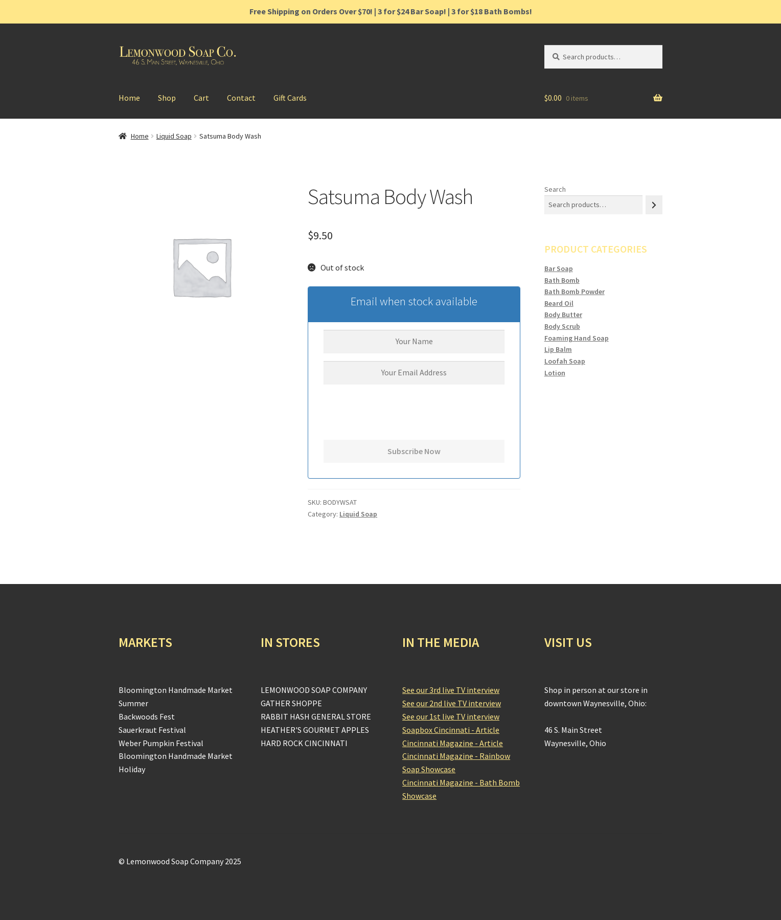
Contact (241, 98)
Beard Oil (558, 303)
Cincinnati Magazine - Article (452, 743)
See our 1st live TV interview (450, 716)
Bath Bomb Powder (574, 291)
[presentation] (401, 420)
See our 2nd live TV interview (451, 703)
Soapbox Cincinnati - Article (450, 730)
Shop (167, 98)
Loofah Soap (564, 361)
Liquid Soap (174, 136)
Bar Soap (558, 268)
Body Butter (563, 314)
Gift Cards (290, 98)
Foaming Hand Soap (576, 338)
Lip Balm (558, 349)
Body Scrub (562, 326)
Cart (201, 98)
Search (555, 189)
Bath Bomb (562, 280)
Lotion (554, 372)
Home (129, 98)
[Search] (654, 204)
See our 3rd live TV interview (450, 690)
